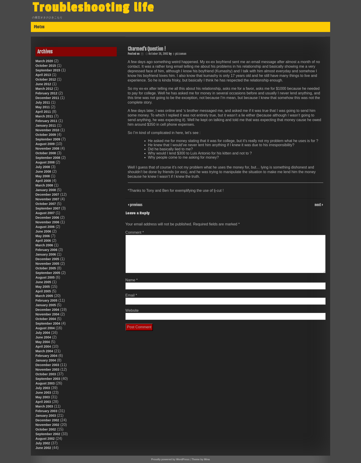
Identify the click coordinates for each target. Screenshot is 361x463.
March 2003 (44, 406)
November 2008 (47, 148)
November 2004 (47, 314)
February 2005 (46, 300)
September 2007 (47, 208)
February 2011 (46, 121)
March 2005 (44, 296)
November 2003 (47, 369)
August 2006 (45, 227)
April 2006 (43, 240)
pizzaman (180, 53)
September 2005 (47, 273)
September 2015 (47, 70)
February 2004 (46, 356)
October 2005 (45, 268)
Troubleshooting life (93, 7)
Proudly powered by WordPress (170, 459)
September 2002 (47, 434)
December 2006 (47, 217)
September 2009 (47, 139)
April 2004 (43, 346)
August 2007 (45, 213)
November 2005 (47, 263)
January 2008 (45, 190)
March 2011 (44, 116)
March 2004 (44, 351)
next (318, 204)
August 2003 (45, 383)
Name (131, 280)
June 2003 (43, 392)
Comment (134, 232)
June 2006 (43, 231)
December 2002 (47, 420)
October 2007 (45, 204)
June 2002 (43, 448)
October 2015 (45, 65)
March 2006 (44, 245)
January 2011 (45, 125)
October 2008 (45, 153)
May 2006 (42, 236)
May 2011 (42, 107)
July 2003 (42, 388)
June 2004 (43, 337)
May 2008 (42, 176)
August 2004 (45, 328)
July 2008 (42, 167)
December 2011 (47, 98)
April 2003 (43, 402)
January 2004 (45, 360)
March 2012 (44, 88)
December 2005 (47, 259)
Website (132, 310)
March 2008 (44, 185)
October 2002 (45, 429)
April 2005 (43, 291)
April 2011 (43, 112)
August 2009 (45, 144)
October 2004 (45, 319)
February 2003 (46, 411)
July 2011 (42, 102)
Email (131, 295)
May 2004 (42, 342)
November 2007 (47, 199)
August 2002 (45, 438)
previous (136, 204)
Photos (39, 27)
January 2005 (45, 305)
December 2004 (47, 310)
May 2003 (42, 397)
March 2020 (44, 61)
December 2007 (47, 194)
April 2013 (43, 75)
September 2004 (47, 323)
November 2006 (47, 222)
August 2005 (45, 277)
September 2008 (47, 158)
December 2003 (47, 365)
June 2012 (43, 84)
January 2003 (45, 415)
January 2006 (45, 254)
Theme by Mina (201, 459)
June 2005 (43, 282)
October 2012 (45, 79)
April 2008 (43, 181)
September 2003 (47, 379)
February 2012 (46, 93)
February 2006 (46, 250)
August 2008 (45, 162)
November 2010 (47, 130)
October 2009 (45, 135)
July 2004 (42, 333)
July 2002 (42, 443)
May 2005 (42, 286)
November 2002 (47, 425)
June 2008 (43, 171)
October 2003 (45, 374)
